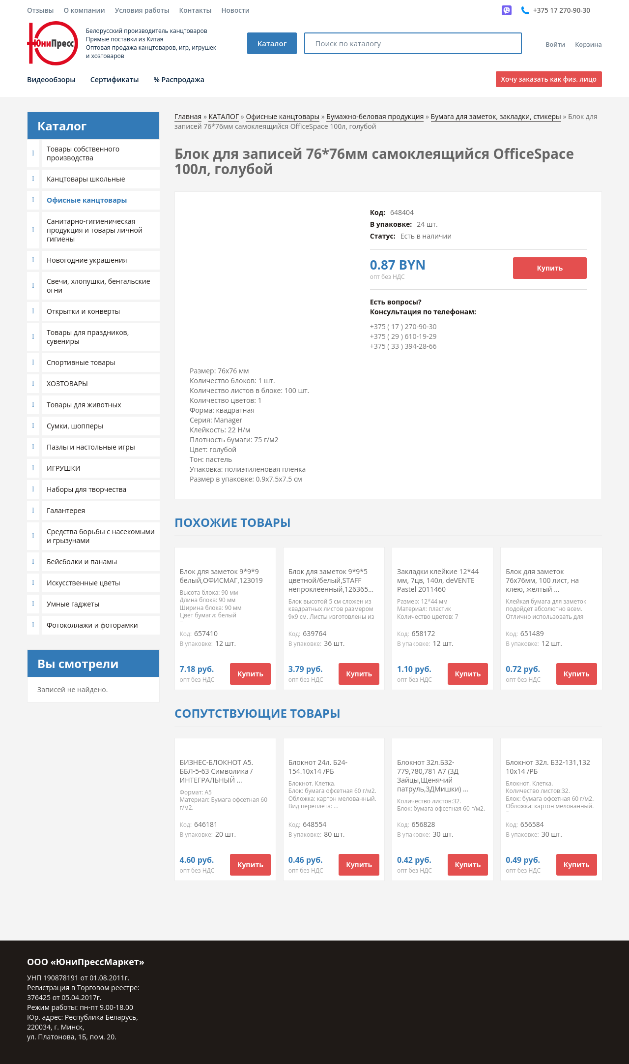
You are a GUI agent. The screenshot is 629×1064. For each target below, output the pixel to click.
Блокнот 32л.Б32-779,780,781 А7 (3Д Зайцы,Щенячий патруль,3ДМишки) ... (432, 775)
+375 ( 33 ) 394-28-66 (403, 346)
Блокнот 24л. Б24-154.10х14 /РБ (317, 767)
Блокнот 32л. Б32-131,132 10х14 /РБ (548, 767)
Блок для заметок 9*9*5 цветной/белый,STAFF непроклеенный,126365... (330, 580)
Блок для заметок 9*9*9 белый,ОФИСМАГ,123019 (221, 576)
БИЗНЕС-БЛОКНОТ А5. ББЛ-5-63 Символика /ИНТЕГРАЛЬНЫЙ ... (217, 771)
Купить (550, 268)
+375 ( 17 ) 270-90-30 (403, 326)
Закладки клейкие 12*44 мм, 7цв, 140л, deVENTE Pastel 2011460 (438, 580)
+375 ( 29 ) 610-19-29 (403, 336)
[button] (34, 153)
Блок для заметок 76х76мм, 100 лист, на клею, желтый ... (542, 580)
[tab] (93, 153)
